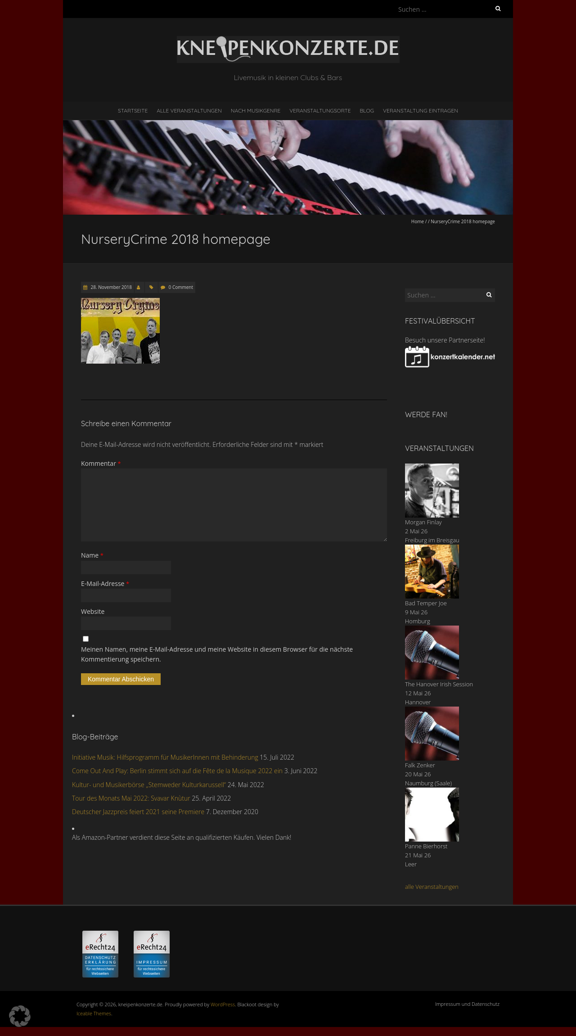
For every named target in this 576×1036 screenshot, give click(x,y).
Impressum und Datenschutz (467, 1003)
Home (417, 221)
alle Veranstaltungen (432, 887)
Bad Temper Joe (426, 603)
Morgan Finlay (423, 522)
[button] (20, 1016)
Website (92, 611)
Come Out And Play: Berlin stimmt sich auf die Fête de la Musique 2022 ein (177, 770)
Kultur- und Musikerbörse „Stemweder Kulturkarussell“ (149, 784)
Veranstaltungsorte (320, 110)
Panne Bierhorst (426, 846)
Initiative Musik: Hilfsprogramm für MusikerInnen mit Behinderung (165, 757)
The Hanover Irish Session (439, 684)
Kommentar (101, 463)
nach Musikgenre (256, 110)
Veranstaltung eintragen (420, 110)
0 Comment (181, 287)
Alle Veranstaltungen (189, 110)
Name (92, 555)
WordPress (223, 1004)
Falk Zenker (420, 765)
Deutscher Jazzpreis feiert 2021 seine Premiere (138, 811)
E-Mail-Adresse (105, 583)
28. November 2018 (111, 287)
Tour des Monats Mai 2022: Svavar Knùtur (131, 798)
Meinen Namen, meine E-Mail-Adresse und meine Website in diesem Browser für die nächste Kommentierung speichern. (217, 654)
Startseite (133, 110)
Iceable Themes (93, 1013)
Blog (367, 110)
